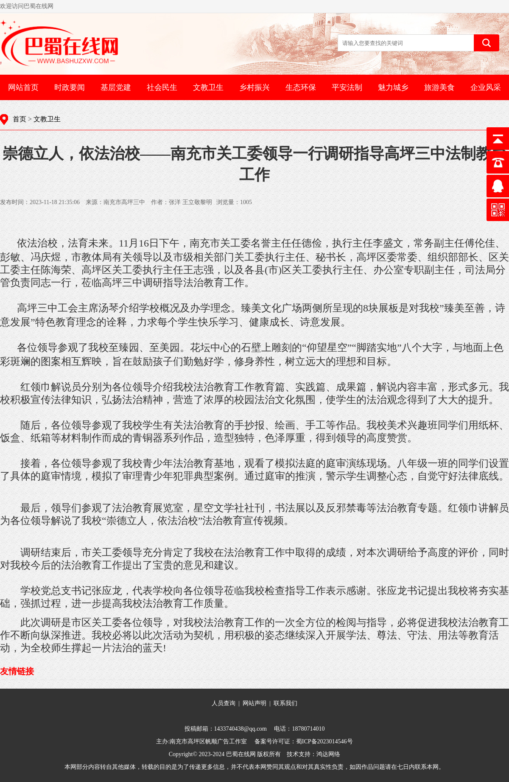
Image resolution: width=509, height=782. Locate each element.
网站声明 (254, 703)
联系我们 (285, 703)
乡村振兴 (254, 87)
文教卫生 (208, 87)
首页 (19, 119)
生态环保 (300, 87)
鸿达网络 (328, 754)
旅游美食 (439, 87)
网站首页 (23, 87)
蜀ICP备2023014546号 (324, 741)
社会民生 (162, 87)
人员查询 (223, 703)
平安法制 (347, 87)
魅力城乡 (393, 87)
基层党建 (116, 87)
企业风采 (485, 87)
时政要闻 (69, 87)
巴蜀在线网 (241, 754)
